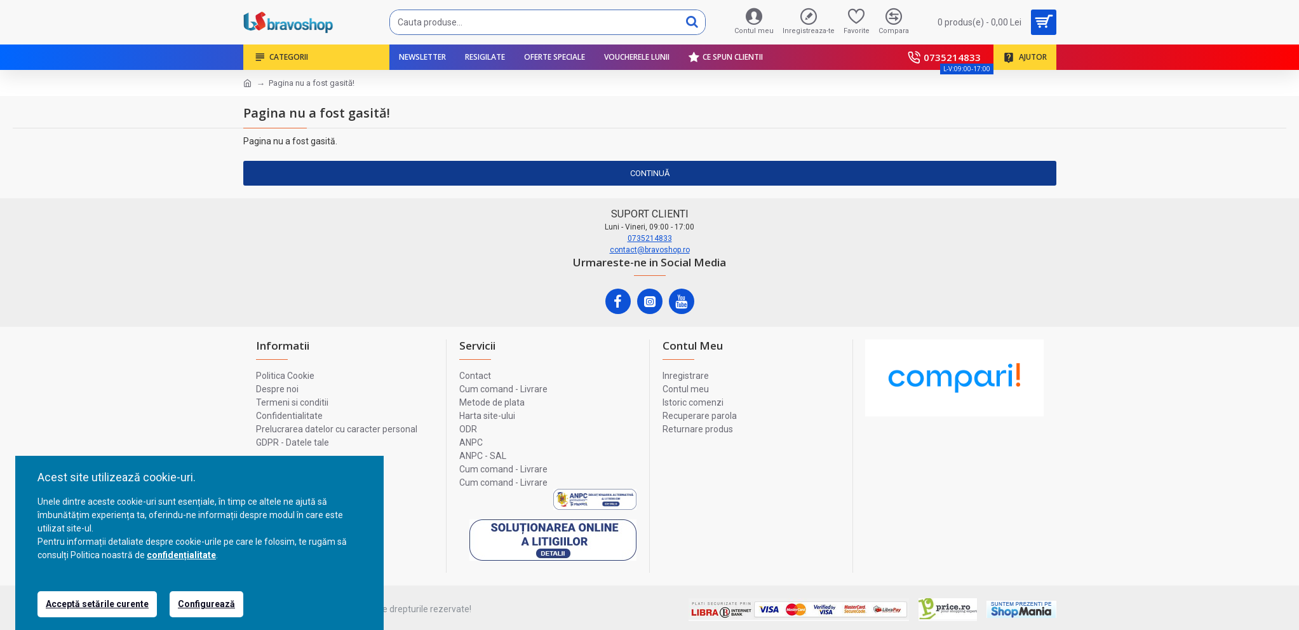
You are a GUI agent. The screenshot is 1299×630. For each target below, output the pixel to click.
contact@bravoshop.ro (650, 249)
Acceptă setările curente (97, 604)
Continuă (650, 173)
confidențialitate (181, 555)
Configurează (206, 604)
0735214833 (650, 238)
